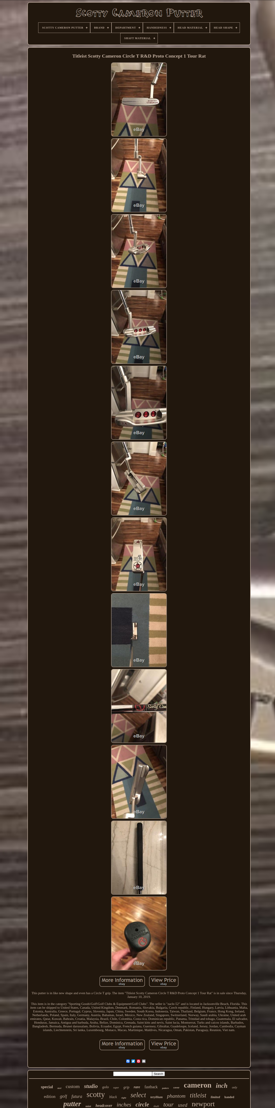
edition (50, 1096)
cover (176, 1087)
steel (59, 1088)
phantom (176, 1096)
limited (215, 1097)
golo (105, 1087)
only (234, 1087)
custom (73, 1086)
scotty (95, 1094)
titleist (198, 1095)
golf (63, 1096)
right (123, 1097)
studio (91, 1086)
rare (137, 1087)
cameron (198, 1085)
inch (221, 1085)
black (113, 1097)
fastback (151, 1087)
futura (76, 1096)
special (47, 1086)
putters (165, 1088)
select (138, 1095)
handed (229, 1097)
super (116, 1087)
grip (126, 1087)
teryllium (156, 1097)
